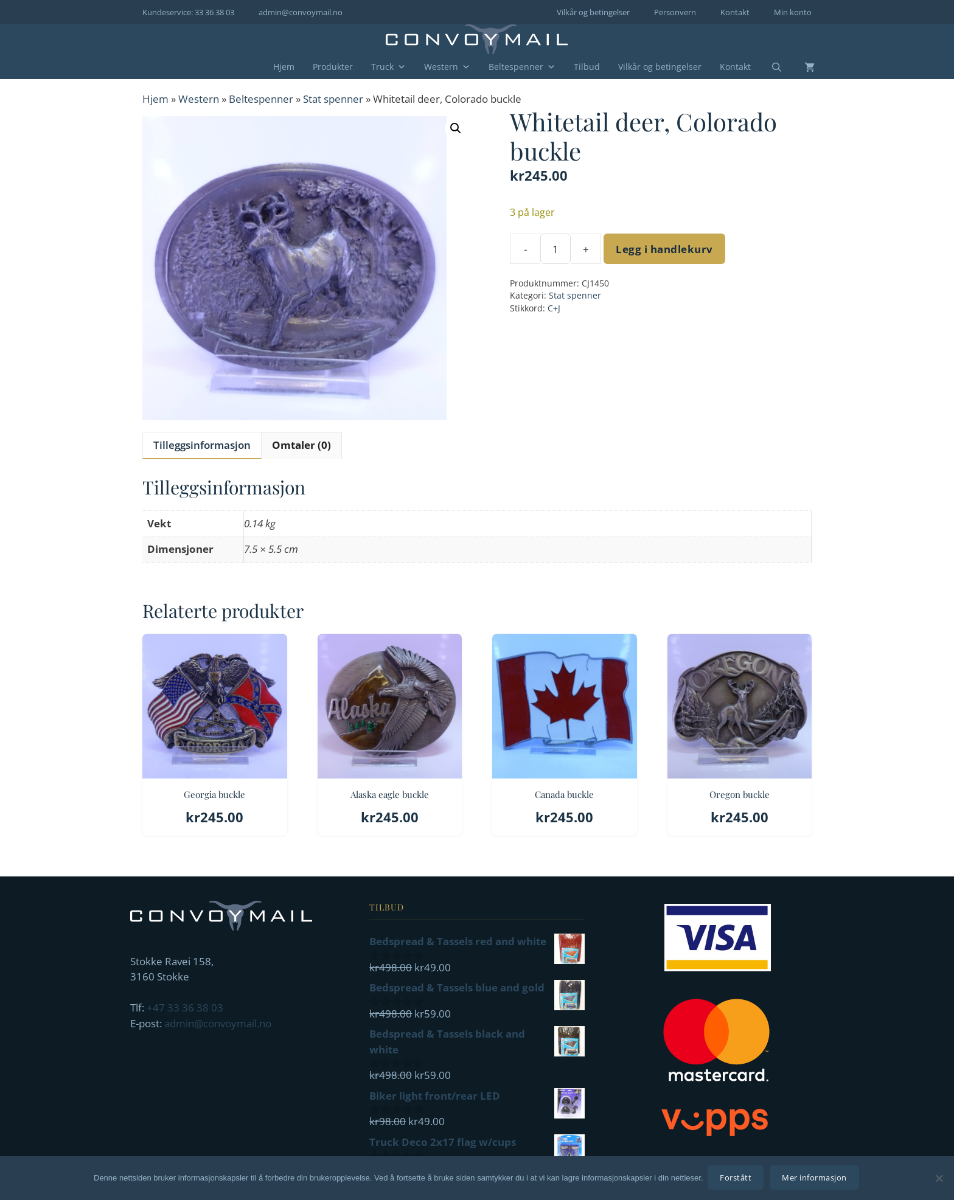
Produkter (333, 66)
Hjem (283, 66)
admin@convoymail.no (301, 12)
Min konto (793, 12)
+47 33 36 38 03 (185, 1007)
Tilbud (587, 66)
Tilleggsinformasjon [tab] (202, 445)
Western (447, 67)
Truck (388, 67)
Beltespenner (522, 67)
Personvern (675, 12)
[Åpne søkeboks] (769, 67)
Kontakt (735, 12)
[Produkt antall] (555, 249)
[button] (456, 128)
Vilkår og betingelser (593, 12)
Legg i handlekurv (664, 249)
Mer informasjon (816, 1178)
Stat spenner (333, 99)
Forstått (737, 1178)
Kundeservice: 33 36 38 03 (188, 12)
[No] (939, 1179)
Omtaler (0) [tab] (301, 445)
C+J (554, 308)
